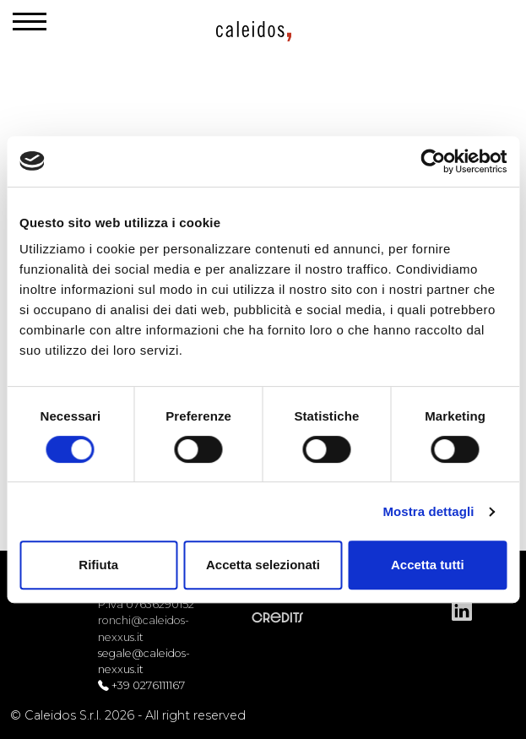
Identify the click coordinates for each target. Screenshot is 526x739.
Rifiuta (98, 564)
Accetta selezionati (263, 564)
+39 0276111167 (148, 685)
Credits (277, 618)
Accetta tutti (427, 564)
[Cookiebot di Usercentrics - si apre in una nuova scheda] (433, 161)
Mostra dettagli (428, 511)
